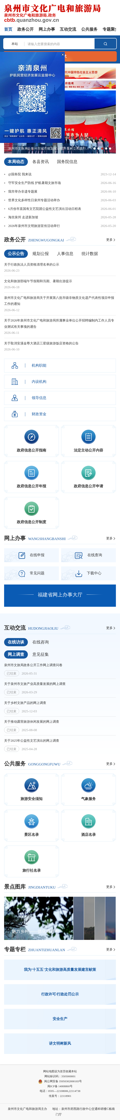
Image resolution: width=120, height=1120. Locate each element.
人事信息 (65, 253)
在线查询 (88, 555)
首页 (8, 29)
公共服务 (89, 29)
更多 (111, 239)
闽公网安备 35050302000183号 (60, 1081)
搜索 (105, 44)
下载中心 (89, 573)
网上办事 (47, 29)
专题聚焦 (111, 29)
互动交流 (68, 29)
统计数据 (90, 253)
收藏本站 (71, 1071)
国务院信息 (67, 161)
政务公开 (25, 29)
